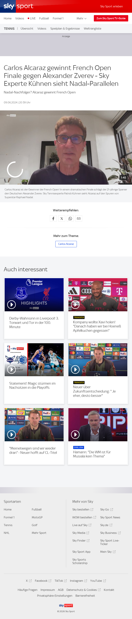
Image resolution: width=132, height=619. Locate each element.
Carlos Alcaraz (66, 244)
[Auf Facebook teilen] (53, 218)
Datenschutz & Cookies (83, 590)
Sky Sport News (110, 517)
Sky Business (110, 533)
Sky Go (106, 510)
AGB (60, 590)
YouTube (97, 581)
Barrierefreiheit (85, 595)
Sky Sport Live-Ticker (109, 542)
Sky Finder (80, 541)
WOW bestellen (83, 518)
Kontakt (109, 590)
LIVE (33, 18)
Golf (34, 525)
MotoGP (37, 517)
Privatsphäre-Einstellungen (54, 595)
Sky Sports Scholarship (79, 561)
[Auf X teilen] (61, 218)
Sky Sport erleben (111, 6)
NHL (6, 533)
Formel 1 (58, 18)
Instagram (78, 581)
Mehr (82, 18)
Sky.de (105, 525)
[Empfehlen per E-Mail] (78, 218)
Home (8, 18)
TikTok (60, 581)
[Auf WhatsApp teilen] (70, 218)
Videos (19, 18)
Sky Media (80, 533)
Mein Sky (107, 552)
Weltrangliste (92, 28)
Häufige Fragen (27, 590)
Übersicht (27, 28)
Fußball (44, 18)
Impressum (48, 590)
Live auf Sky (81, 525)
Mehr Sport (39, 533)
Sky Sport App (81, 551)
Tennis (9, 28)
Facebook (42, 581)
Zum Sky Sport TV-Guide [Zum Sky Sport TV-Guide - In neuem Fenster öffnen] (111, 18)
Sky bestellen (82, 510)
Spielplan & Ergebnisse (65, 28)
